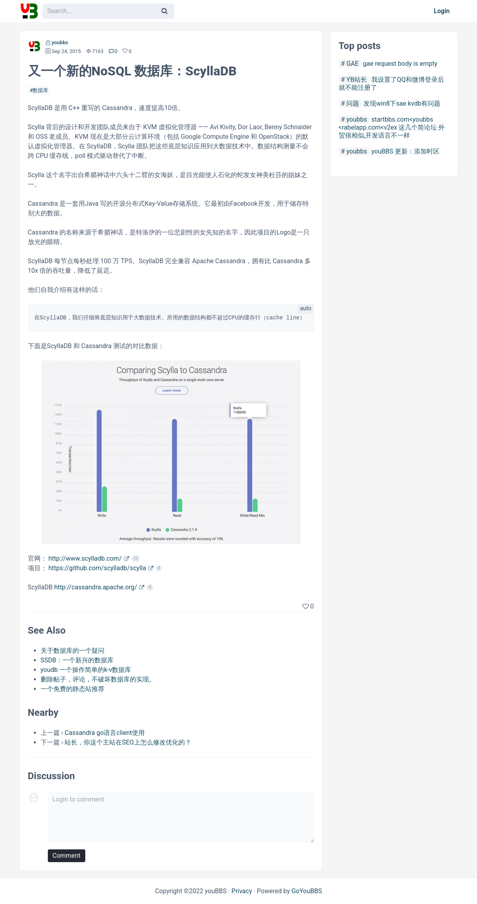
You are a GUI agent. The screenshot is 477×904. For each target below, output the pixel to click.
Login (442, 11)
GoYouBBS (306, 891)
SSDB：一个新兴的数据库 (77, 660)
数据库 (40, 90)
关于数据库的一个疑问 (72, 650)
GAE (352, 63)
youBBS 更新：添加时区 (405, 151)
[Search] (164, 11)
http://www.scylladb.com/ (85, 558)
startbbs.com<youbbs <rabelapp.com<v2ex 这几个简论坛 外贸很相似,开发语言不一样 (392, 127)
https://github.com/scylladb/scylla (97, 568)
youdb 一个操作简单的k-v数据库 (86, 670)
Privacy (242, 891)
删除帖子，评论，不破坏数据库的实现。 (98, 679)
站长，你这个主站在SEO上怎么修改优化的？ (128, 742)
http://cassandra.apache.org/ (95, 587)
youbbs (59, 42)
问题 (352, 103)
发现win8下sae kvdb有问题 (401, 103)
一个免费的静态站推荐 (72, 689)
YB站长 (356, 79)
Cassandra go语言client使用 (105, 733)
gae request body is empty (400, 63)
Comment (66, 855)
